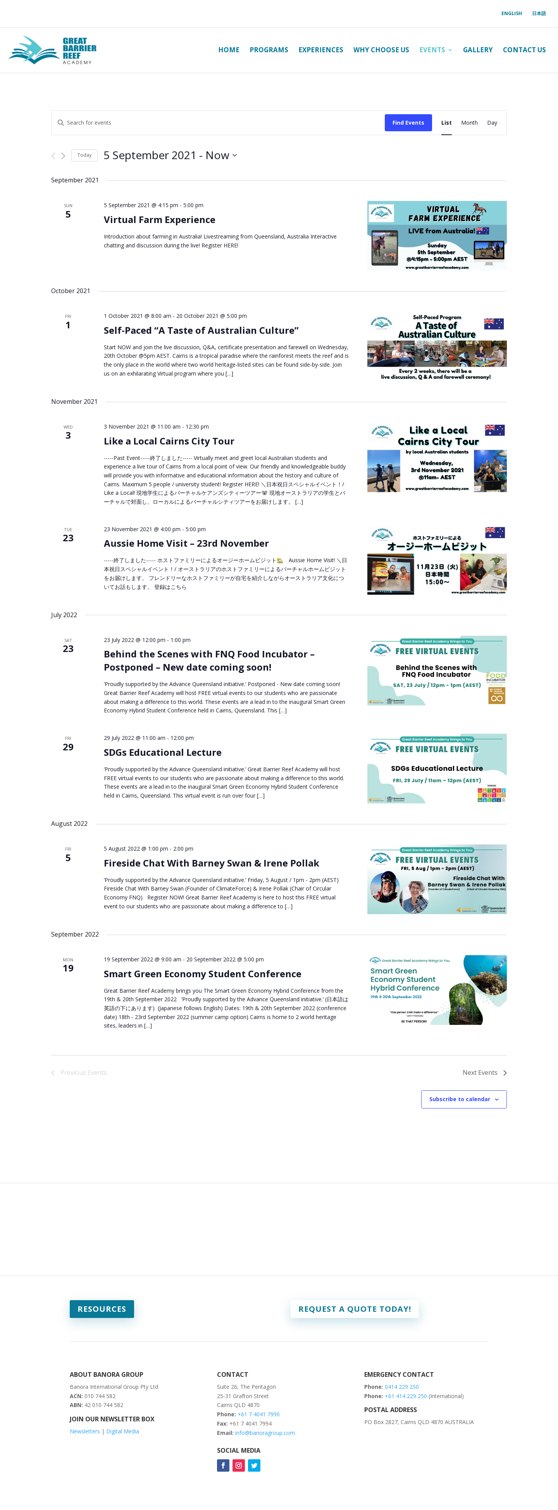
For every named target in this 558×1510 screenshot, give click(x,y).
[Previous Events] (53, 156)
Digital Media (122, 1431)
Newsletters (85, 1431)
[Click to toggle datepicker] (170, 155)
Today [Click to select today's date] (84, 155)
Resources (102, 1309)
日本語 (539, 14)
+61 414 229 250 (407, 1396)
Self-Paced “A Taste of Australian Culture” (201, 330)
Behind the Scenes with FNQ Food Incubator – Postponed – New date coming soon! (209, 660)
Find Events (408, 122)
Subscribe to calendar (459, 1099)
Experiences (320, 49)
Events (432, 49)
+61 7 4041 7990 (259, 1414)
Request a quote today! (354, 1309)
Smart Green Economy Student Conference (202, 973)
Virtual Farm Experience (159, 219)
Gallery (478, 49)
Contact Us (524, 49)
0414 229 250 (402, 1386)
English (511, 14)
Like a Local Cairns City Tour (169, 440)
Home (228, 49)
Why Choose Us (381, 49)
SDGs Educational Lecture (163, 752)
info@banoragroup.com (265, 1432)
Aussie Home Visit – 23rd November (186, 543)
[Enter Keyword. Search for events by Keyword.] (218, 123)
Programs (269, 49)
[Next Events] (63, 156)
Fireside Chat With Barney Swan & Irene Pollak (211, 862)
